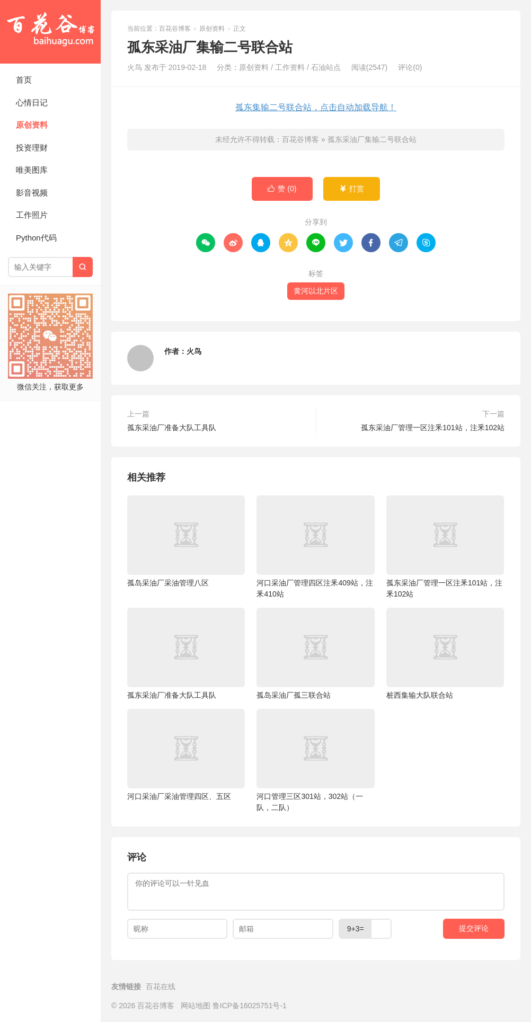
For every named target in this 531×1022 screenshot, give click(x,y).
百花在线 (160, 986)
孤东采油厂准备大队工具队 (171, 427)
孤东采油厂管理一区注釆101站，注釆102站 (433, 427)
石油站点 (326, 67)
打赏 (351, 188)
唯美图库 (32, 169)
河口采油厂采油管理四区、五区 (186, 755)
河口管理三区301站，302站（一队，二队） (315, 760)
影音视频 (32, 192)
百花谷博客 (50, 32)
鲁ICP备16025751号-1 (250, 1005)
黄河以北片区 (316, 291)
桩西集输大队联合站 (445, 653)
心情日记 (32, 102)
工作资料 (290, 67)
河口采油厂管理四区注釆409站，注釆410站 (315, 546)
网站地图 (195, 1005)
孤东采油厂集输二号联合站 (372, 139)
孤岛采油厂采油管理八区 (186, 541)
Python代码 (36, 237)
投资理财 (32, 147)
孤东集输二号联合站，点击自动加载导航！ (315, 107)
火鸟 (194, 351)
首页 (24, 79)
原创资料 (32, 124)
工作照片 (32, 214)
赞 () (282, 188)
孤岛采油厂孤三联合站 (315, 653)
